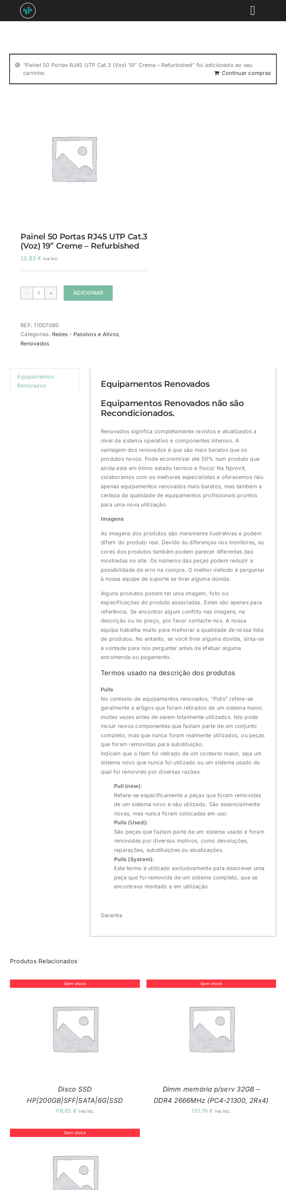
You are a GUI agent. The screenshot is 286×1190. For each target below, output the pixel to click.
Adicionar (88, 292)
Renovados (35, 343)
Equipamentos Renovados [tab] (35, 381)
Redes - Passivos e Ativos (85, 334)
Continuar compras (246, 73)
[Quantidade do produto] (39, 293)
